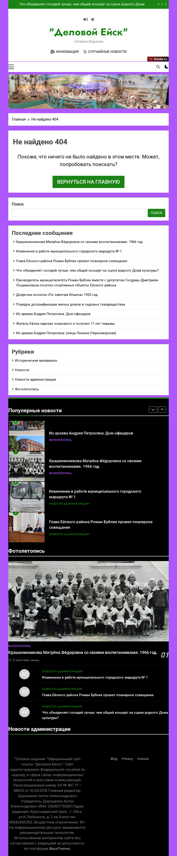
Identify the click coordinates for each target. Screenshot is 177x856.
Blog (114, 759)
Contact (143, 759)
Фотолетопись (27, 389)
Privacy (127, 759)
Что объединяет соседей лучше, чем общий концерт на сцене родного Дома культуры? (82, 4)
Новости (22, 370)
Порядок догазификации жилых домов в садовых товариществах (70, 304)
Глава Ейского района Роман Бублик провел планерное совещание (71, 261)
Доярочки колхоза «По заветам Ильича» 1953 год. (57, 295)
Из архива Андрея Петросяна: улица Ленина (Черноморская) (66, 333)
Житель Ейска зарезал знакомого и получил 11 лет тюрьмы (65, 324)
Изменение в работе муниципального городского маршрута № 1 (69, 251)
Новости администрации (35, 380)
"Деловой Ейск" (88, 32)
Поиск (18, 204)
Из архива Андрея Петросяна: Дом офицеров (53, 314)
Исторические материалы (36, 360)
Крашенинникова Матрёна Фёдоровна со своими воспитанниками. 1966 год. (79, 242)
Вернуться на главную (88, 182)
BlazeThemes (59, 848)
